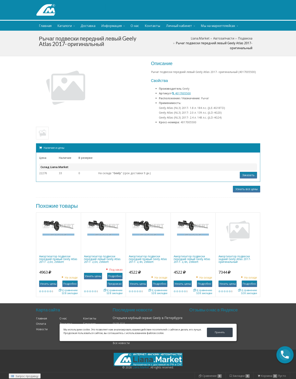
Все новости (121, 343)
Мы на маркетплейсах (218, 26)
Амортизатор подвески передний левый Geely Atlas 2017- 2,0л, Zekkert (102, 259)
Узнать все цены (246, 189)
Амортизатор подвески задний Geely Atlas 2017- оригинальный (235, 259)
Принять (220, 332)
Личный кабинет (236, 4)
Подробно (70, 283)
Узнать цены (48, 283)
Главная (45, 26)
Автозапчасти (223, 38)
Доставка (88, 26)
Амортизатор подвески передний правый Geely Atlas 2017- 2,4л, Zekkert (148, 259)
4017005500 (181, 93)
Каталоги (64, 26)
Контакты (152, 26)
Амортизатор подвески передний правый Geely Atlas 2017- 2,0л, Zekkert (58, 259)
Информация (111, 26)
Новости (42, 329)
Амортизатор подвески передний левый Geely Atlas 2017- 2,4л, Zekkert (192, 259)
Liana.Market (200, 38)
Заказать (248, 175)
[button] (285, 355)
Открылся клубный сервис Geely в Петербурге (148, 318)
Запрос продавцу (24, 376)
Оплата (41, 324)
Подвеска (245, 38)
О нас (135, 26)
